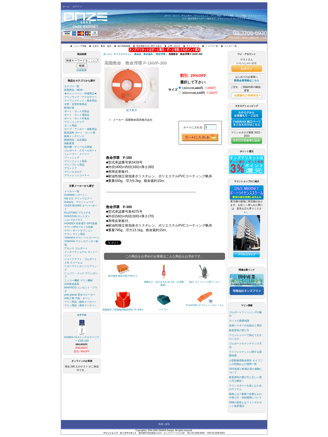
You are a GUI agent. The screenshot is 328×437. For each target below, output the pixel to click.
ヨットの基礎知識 (239, 320)
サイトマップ (193, 46)
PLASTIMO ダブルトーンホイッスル (205, 305)
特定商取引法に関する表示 (148, 46)
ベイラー (163, 309)
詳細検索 (82, 70)
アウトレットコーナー (76, 175)
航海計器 (69, 107)
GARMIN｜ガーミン (75, 194)
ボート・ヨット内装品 (76, 111)
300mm (200, 93)
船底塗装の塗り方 (239, 330)
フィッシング (71, 157)
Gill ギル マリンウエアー (78, 198)
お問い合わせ (174, 46)
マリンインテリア (74, 122)
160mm (199, 88)
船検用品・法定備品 (75, 139)
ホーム (66, 6)
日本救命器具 (71, 284)
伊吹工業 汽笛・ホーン (77, 298)
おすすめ (81, 315)
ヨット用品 (70, 125)
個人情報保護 (124, 46)
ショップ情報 (80, 46)
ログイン (77, 6)
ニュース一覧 (211, 46)
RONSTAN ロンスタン (77, 216)
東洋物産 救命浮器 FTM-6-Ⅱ (123, 276)
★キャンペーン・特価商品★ (80, 93)
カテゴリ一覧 (71, 86)
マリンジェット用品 (75, 161)
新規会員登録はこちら (246, 80)
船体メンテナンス (74, 136)
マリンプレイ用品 (74, 164)
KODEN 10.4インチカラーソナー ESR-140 (81, 337)
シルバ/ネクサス (73, 219)
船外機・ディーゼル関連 (78, 146)
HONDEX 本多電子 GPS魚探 (80, 223)
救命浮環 (160, 54)
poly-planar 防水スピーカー (79, 294)
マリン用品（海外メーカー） (80, 305)
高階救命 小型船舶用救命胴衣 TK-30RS (122, 309)
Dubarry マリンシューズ (79, 202)
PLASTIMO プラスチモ (77, 212)
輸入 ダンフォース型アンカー (205, 282)
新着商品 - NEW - (74, 89)
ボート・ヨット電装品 (76, 114)
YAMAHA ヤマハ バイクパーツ (81, 237)
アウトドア (70, 168)
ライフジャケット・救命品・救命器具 (133, 54)
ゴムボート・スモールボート (80, 150)
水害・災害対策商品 (75, 104)
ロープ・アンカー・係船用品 (80, 129)
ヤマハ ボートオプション (78, 230)
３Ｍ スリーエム (73, 262)
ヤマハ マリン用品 (74, 234)
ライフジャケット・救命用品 (80, 100)
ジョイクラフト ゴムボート (80, 259)
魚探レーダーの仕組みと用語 (245, 325)
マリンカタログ (73, 171)
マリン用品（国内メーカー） (80, 301)
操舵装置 (69, 143)
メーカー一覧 (230, 46)
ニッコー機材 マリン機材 (78, 280)
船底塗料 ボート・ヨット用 (79, 132)
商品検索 (81, 54)
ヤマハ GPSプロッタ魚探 (78, 227)
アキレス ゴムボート (75, 248)
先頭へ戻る (164, 424)
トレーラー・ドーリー (76, 154)
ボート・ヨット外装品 (76, 118)
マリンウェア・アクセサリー (80, 97)
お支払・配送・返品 (101, 46)
